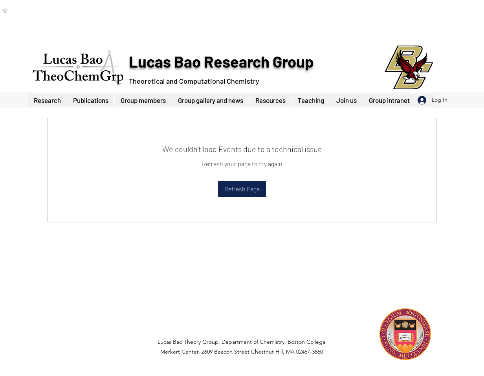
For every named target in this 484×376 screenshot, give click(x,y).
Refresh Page (242, 189)
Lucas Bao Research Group (221, 61)
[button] (143, 100)
